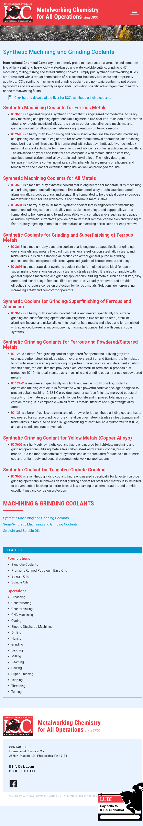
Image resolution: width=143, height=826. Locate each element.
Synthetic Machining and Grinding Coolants (36, 518)
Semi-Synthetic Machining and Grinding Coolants (40, 524)
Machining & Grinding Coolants (48, 503)
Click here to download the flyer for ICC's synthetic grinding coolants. (63, 98)
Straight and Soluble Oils (22, 531)
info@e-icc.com (23, 766)
